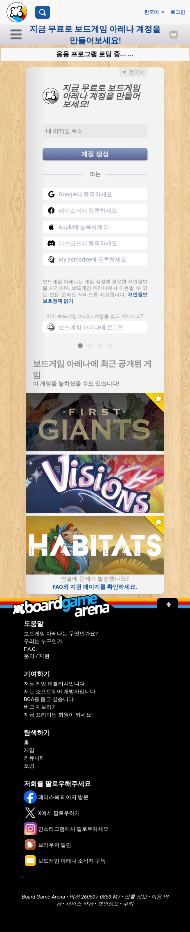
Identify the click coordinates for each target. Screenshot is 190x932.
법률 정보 (135, 897)
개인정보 (108, 904)
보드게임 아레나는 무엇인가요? (61, 633)
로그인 (177, 12)
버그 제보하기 (40, 707)
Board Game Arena (43, 897)
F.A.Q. (30, 649)
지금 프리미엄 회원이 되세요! (58, 715)
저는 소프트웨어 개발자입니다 (59, 691)
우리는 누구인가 (43, 641)
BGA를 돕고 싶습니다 (49, 699)
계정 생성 (95, 154)
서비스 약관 (79, 904)
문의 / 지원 (37, 656)
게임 (29, 750)
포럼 (29, 766)
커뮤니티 (34, 758)
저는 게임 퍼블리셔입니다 (54, 684)
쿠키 (128, 904)
